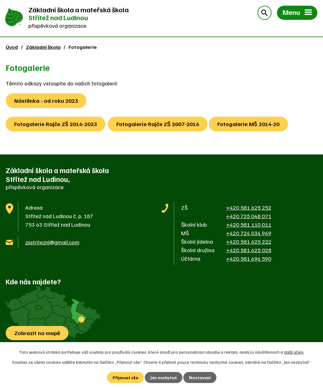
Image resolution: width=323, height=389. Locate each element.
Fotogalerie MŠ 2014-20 (248, 123)
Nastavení (200, 377)
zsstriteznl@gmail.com (52, 242)
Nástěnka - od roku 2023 (46, 100)
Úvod (12, 47)
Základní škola (43, 47)
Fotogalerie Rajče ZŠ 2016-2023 (55, 123)
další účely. (294, 352)
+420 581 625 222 (248, 241)
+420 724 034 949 (248, 232)
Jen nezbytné (163, 377)
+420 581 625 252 (248, 207)
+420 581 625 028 (248, 250)
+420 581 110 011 (248, 224)
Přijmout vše (125, 377)
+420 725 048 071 (248, 215)
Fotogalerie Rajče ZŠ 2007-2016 (157, 123)
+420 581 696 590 (248, 258)
